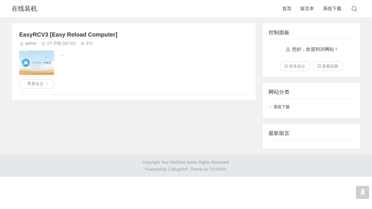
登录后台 (297, 66)
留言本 (307, 8)
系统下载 (332, 8)
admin (30, 43)
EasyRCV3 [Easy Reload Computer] (68, 34)
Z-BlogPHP (178, 169)
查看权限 (330, 66)
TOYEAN (217, 169)
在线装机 (24, 8)
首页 (286, 8)
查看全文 (35, 83)
